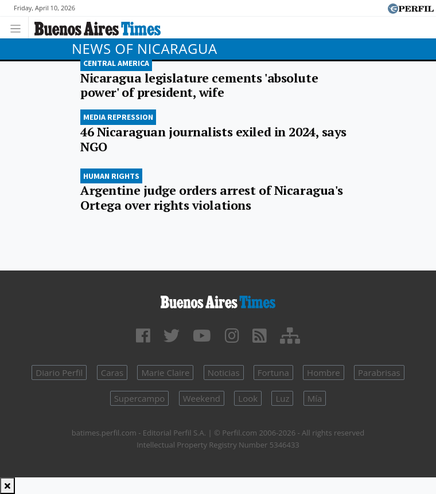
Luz (282, 398)
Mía (314, 398)
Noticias (224, 372)
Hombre (323, 372)
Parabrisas (379, 372)
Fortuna (273, 372)
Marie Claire (165, 372)
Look (248, 398)
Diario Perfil (59, 372)
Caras (112, 372)
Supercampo (139, 398)
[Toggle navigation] (18, 27)
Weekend (201, 398)
